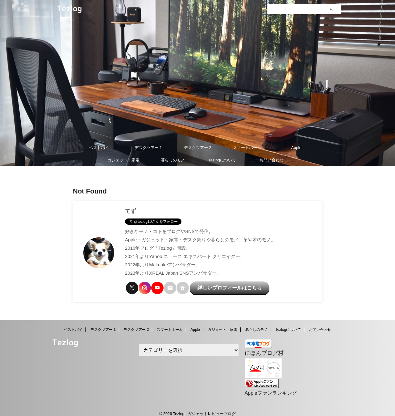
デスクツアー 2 (197, 147)
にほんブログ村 (261, 349)
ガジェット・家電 (123, 160)
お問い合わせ (272, 160)
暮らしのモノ (173, 160)
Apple (296, 147)
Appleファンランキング (267, 387)
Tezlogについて (222, 160)
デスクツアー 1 (148, 147)
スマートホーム (247, 147)
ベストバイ (99, 147)
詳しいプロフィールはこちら (218, 286)
